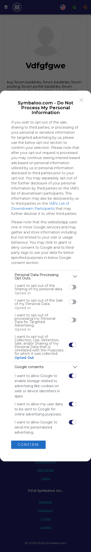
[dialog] (45, 276)
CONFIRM (28, 444)
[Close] (81, 100)
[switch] (72, 287)
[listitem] (45, 276)
